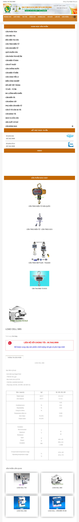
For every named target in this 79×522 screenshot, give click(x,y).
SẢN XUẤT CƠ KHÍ (12, 122)
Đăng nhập (66, 1)
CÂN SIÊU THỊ (10, 36)
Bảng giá (32, 17)
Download (41, 17)
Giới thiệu (16, 17)
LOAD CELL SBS (57, 487)
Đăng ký (75, 1)
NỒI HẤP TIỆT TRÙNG (13, 85)
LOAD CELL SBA (22, 511)
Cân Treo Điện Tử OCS (39, 288)
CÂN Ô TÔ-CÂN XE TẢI (13, 110)
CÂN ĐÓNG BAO (39, 126)
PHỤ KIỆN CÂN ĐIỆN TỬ (14, 105)
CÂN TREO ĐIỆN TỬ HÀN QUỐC (39, 206)
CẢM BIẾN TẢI (10, 97)
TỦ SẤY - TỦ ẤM (11, 89)
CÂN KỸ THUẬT (11, 64)
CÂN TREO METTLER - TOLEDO (39, 263)
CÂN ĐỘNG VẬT (11, 101)
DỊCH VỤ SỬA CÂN (12, 118)
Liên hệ (57, 17)
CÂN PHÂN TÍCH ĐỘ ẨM (14, 56)
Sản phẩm (65, 17)
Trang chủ (7, 17)
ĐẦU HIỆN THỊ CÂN (12, 40)
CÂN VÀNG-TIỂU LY (12, 77)
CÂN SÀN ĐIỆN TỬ (12, 48)
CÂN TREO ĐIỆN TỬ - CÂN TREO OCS (39, 229)
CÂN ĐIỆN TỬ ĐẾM (12, 73)
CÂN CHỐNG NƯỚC (12, 68)
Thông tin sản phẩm (14, 357)
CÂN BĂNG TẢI (11, 114)
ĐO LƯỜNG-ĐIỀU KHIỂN (14, 93)
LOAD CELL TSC (22, 487)
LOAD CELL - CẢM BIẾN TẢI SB (57, 511)
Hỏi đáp (50, 17)
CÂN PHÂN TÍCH (11, 31)
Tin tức (24, 17)
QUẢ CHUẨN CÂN (12, 52)
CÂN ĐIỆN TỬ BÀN (12, 60)
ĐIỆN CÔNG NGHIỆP (12, 81)
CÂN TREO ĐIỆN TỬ (12, 44)
